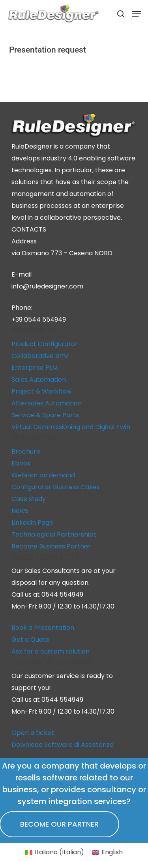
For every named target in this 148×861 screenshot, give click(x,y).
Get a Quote (30, 639)
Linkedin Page (32, 522)
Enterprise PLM (34, 367)
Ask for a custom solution (50, 651)
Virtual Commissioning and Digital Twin (70, 426)
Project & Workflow (41, 391)
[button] (136, 14)
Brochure (25, 451)
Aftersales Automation (46, 403)
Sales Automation (38, 379)
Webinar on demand (43, 475)
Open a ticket (32, 732)
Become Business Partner (51, 546)
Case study (28, 498)
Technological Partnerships (54, 534)
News (19, 510)
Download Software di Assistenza (62, 744)
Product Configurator (44, 344)
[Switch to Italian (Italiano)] (54, 852)
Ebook (21, 463)
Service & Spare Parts (45, 415)
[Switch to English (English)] (107, 852)
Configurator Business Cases (55, 487)
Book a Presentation (42, 627)
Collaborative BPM (40, 355)
